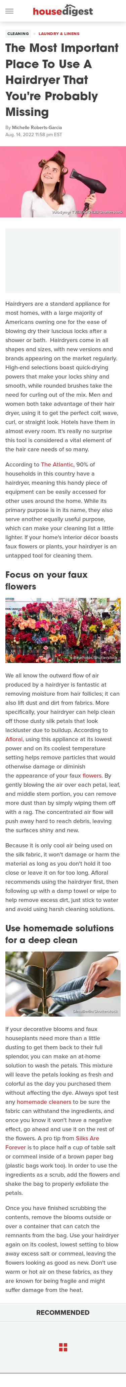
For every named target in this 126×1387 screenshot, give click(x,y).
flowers (92, 775)
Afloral (14, 739)
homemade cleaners (44, 1101)
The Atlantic (57, 464)
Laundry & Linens (59, 34)
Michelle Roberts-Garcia (37, 127)
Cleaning (18, 34)
